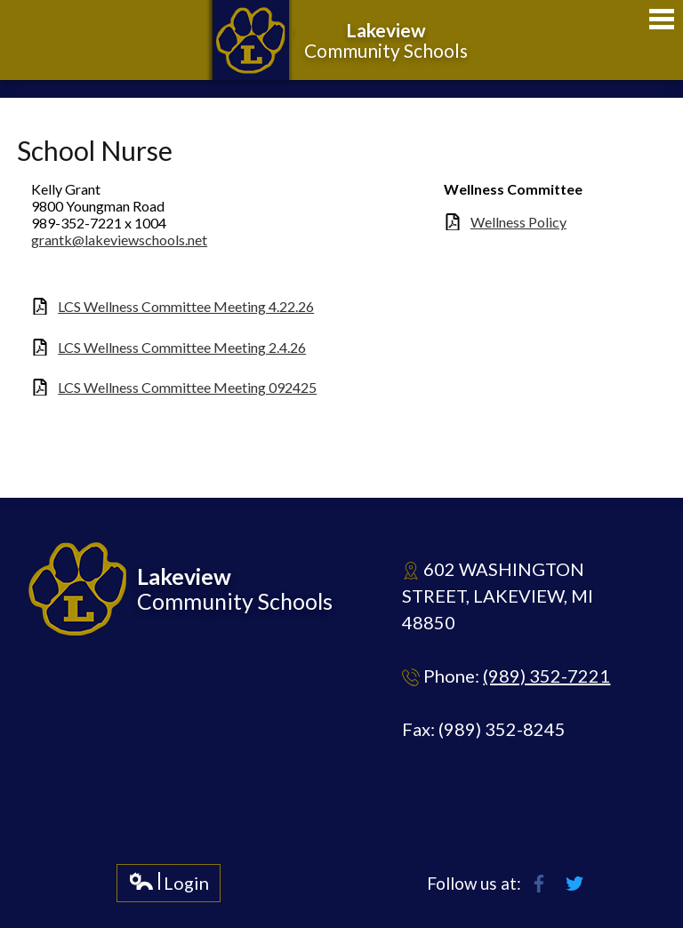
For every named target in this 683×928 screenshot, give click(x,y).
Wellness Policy (518, 221)
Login (168, 886)
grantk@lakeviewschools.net (119, 239)
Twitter (574, 883)
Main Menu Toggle (661, 19)
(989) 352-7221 (546, 675)
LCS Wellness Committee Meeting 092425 (187, 387)
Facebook (539, 883)
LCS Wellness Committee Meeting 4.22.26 (186, 306)
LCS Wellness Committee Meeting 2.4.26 (182, 347)
